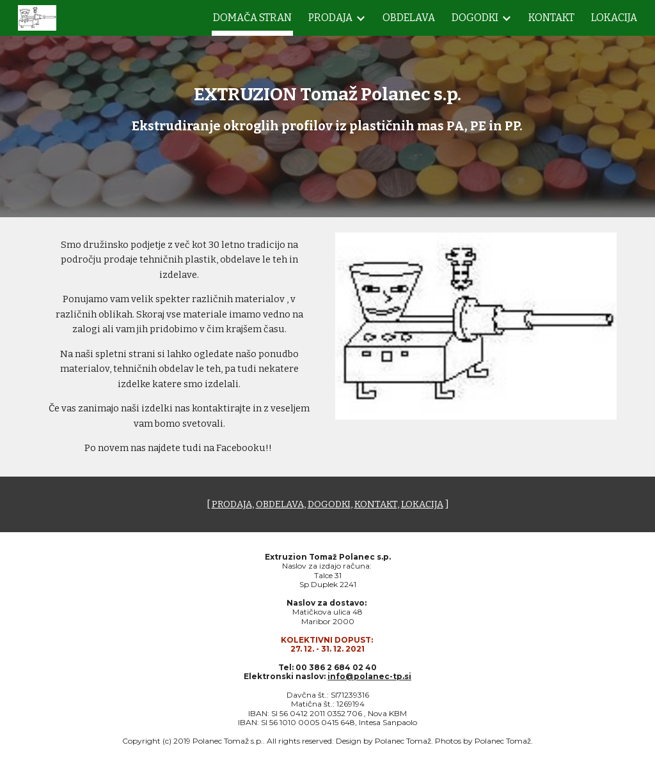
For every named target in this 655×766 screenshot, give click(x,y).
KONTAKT (375, 504)
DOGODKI (329, 504)
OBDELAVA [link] (409, 17)
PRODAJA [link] (330, 17)
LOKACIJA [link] (614, 17)
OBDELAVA (280, 504)
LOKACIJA (422, 504)
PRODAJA (232, 504)
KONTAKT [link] (551, 17)
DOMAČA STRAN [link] (252, 17)
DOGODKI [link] (475, 17)
